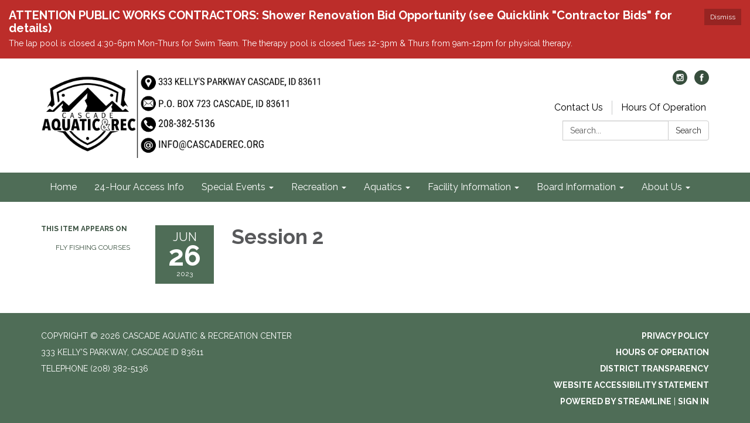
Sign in (693, 401)
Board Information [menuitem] (576, 186)
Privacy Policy (675, 336)
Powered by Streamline (615, 401)
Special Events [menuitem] (233, 186)
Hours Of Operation (663, 107)
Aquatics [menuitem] (383, 186)
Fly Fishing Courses (93, 247)
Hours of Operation (662, 352)
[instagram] (680, 81)
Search (688, 130)
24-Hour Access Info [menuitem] (139, 186)
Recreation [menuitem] (314, 186)
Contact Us (578, 107)
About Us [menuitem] (662, 186)
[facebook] (701, 81)
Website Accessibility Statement (631, 385)
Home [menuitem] (63, 186)
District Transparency (654, 368)
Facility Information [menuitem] (469, 186)
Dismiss (722, 17)
